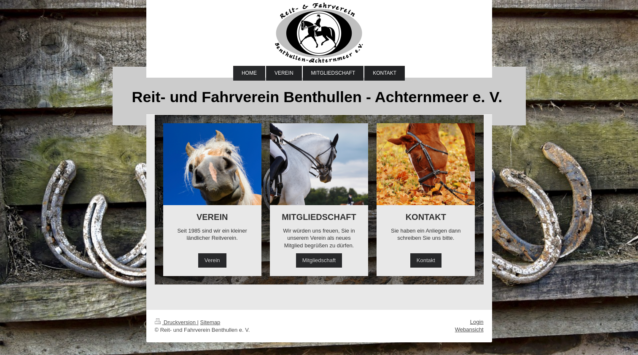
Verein (212, 260)
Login (477, 322)
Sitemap (210, 322)
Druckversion (176, 322)
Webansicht (469, 329)
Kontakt (426, 260)
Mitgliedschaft (319, 260)
